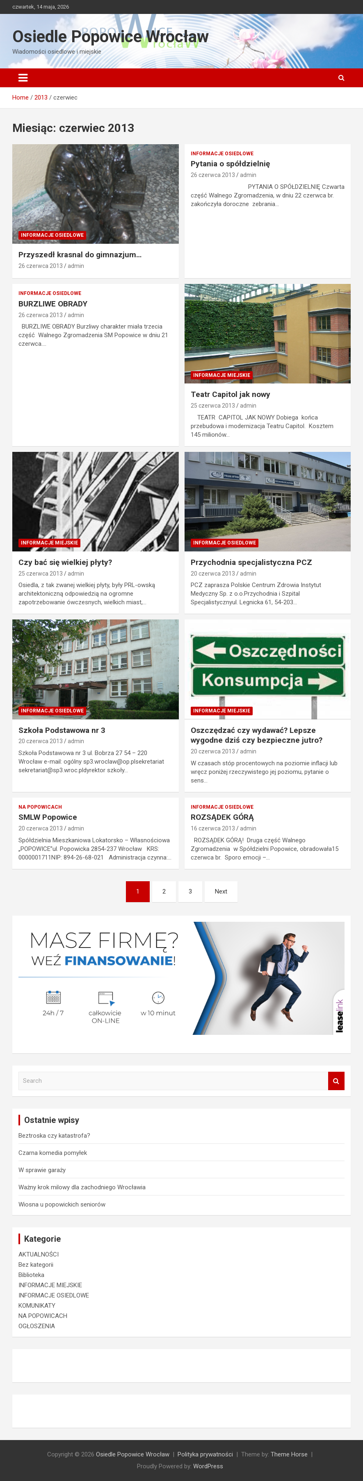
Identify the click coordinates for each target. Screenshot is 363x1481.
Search (336, 1081)
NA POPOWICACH (40, 807)
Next (221, 891)
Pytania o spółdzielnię (230, 163)
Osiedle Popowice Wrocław (110, 36)
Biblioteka (31, 1275)
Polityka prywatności (205, 1454)
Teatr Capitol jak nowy (230, 394)
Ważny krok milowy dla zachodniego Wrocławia (82, 1187)
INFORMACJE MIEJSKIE (221, 375)
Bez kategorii (35, 1264)
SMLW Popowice (47, 817)
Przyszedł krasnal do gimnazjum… (80, 254)
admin (76, 266)
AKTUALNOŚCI (38, 1254)
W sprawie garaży (42, 1170)
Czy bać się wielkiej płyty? (65, 562)
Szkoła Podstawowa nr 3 (61, 730)
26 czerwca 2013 (40, 266)
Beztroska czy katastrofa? (54, 1135)
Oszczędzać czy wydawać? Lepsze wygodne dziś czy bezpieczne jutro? (256, 735)
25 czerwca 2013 (213, 405)
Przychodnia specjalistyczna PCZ (251, 562)
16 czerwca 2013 (213, 828)
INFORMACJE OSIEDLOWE (52, 235)
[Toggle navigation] (23, 77)
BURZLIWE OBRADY (52, 303)
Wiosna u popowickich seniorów (61, 1204)
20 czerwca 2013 (213, 573)
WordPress (208, 1466)
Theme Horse (289, 1454)
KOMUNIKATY (36, 1305)
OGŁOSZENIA (36, 1326)
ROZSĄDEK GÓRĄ (222, 817)
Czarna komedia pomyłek (52, 1153)
